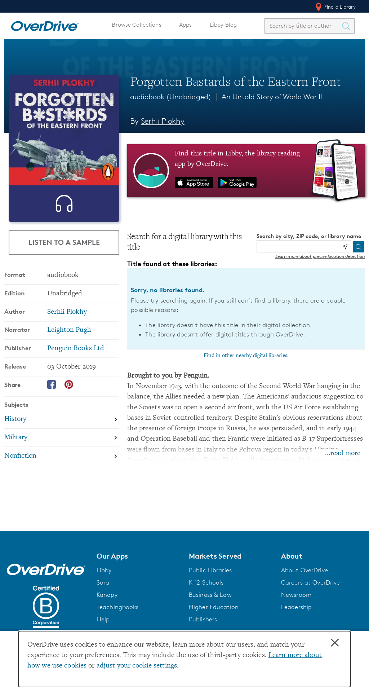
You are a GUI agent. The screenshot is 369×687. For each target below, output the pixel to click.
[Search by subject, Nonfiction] (61, 465)
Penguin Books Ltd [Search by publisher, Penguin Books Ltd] (75, 357)
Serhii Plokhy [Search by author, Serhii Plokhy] (162, 120)
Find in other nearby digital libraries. (246, 355)
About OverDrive (304, 570)
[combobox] (303, 26)
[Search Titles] (347, 26)
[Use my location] (345, 246)
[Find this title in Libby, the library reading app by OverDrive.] (246, 170)
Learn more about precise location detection (320, 256)
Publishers (203, 619)
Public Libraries (210, 570)
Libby (104, 570)
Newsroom (296, 594)
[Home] (44, 24)
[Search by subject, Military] (61, 447)
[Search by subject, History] (61, 429)
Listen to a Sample (64, 242)
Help (103, 619)
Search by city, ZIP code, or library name (309, 236)
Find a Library (335, 7)
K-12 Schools (206, 582)
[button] (138, 556)
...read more (342, 453)
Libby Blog (223, 24)
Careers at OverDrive (310, 582)
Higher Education (214, 607)
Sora (103, 582)
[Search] (358, 246)
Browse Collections (136, 24)
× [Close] (334, 643)
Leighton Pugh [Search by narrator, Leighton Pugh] (69, 339)
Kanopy (107, 594)
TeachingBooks (118, 607)
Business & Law (210, 594)
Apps (185, 24)
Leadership (296, 607)
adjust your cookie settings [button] (137, 665)
